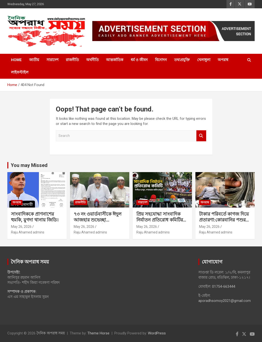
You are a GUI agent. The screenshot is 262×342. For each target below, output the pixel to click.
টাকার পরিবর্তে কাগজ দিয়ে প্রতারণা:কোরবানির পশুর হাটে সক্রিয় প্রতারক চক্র (224, 220)
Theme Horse (98, 333)
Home (16, 60)
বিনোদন (161, 60)
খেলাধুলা (203, 60)
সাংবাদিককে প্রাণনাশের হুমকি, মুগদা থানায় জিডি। (35, 217)
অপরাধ (223, 60)
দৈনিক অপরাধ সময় (50, 333)
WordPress (157, 333)
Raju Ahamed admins (27, 232)
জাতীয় (34, 60)
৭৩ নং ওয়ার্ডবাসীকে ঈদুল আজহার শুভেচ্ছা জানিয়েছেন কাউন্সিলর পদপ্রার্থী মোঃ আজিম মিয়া (98, 223)
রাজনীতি (72, 60)
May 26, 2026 (21, 227)
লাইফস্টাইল (19, 72)
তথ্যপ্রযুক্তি (182, 60)
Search (201, 135)
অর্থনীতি (92, 60)
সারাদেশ (53, 60)
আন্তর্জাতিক (114, 60)
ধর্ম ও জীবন (139, 60)
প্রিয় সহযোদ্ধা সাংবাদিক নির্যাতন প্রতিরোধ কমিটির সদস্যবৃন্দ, (159, 220)
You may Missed (29, 165)
